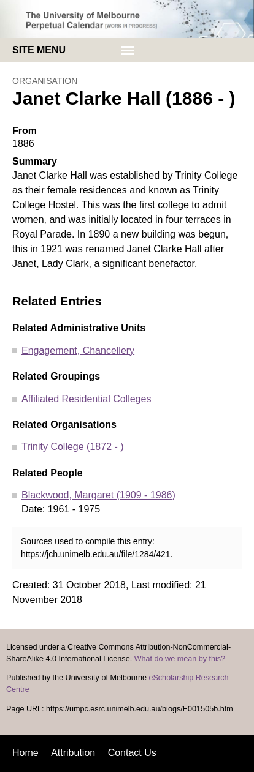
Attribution (73, 753)
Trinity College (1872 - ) (72, 446)
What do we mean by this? (179, 658)
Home (25, 753)
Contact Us (132, 753)
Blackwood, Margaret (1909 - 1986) (98, 495)
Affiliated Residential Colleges (86, 399)
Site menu (39, 50)
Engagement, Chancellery (77, 350)
